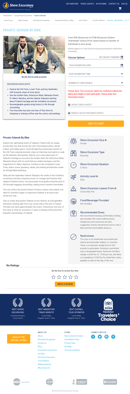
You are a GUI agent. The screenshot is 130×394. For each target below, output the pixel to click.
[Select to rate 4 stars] (70, 277)
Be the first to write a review (34, 77)
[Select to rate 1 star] (53, 277)
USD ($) (124, 4)
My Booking (101, 4)
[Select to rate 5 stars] (76, 277)
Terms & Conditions (72, 350)
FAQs (40, 347)
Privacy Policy (69, 343)
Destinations (72, 4)
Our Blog (41, 354)
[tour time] (96, 74)
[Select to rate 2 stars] (59, 277)
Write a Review (65, 284)
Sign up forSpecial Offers (19, 339)
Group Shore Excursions (47, 350)
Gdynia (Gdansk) (40, 15)
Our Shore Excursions (46, 357)
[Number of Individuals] (96, 83)
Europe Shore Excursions (23, 15)
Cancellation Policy (71, 339)
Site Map (67, 347)
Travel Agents (87, 4)
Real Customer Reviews (73, 336)
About (40, 336)
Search (125, 8)
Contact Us (114, 4)
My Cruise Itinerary (109, 57)
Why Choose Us (44, 368)
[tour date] (96, 65)
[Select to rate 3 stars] (64, 277)
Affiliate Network (44, 364)
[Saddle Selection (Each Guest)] (97, 113)
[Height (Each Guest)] (97, 104)
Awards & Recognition (46, 339)
